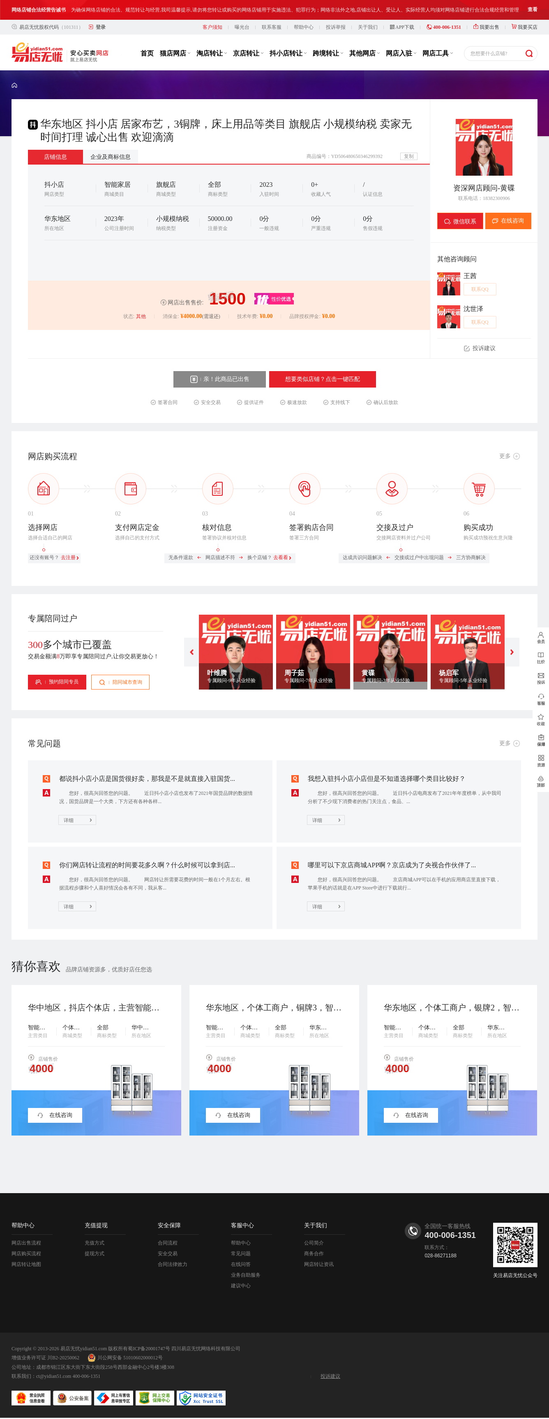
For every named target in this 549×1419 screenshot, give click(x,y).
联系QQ (479, 289)
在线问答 (241, 1264)
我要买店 (524, 27)
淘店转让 (211, 53)
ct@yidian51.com (53, 1376)
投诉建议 (330, 1376)
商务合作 (314, 1253)
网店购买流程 (26, 1253)
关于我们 (368, 27)
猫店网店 (175, 53)
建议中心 (241, 1286)
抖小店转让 (288, 53)
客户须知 (212, 27)
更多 (505, 456)
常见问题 (241, 1253)
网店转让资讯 (319, 1264)
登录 (101, 27)
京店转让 (248, 53)
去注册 (68, 557)
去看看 (280, 557)
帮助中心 (304, 27)
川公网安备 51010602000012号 (125, 1358)
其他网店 (364, 53)
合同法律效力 (172, 1264)
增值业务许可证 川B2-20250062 (45, 1358)
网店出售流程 (26, 1243)
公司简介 (314, 1243)
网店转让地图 (26, 1264)
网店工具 (437, 53)
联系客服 (271, 27)
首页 (147, 53)
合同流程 (168, 1243)
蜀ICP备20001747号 (149, 1349)
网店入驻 (401, 53)
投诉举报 (336, 27)
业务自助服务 (246, 1275)
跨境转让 (328, 53)
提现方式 (94, 1253)
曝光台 (242, 27)
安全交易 (168, 1253)
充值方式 (94, 1243)
